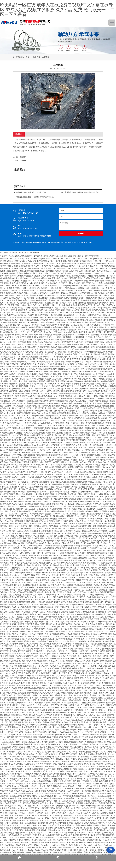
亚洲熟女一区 (43, 823)
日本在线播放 (72, 487)
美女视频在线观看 (106, 379)
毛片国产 (23, 477)
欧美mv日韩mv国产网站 (102, 460)
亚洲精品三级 (87, 305)
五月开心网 (42, 825)
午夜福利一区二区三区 (32, 516)
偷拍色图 (75, 384)
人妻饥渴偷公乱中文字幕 (51, 325)
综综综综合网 (85, 310)
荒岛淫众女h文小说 (28, 283)
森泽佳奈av (96, 661)
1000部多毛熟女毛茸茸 (40, 438)
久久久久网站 (9, 771)
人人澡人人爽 (107, 587)
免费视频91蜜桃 (47, 531)
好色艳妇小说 (101, 612)
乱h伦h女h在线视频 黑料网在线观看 (82, 842)
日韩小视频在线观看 (23, 629)
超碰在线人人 (42, 509)
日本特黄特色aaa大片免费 (21, 455)
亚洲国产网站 (93, 600)
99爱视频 (84, 698)
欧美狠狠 (108, 573)
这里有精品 (44, 685)
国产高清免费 (75, 761)
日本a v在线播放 (90, 850)
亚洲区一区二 (100, 497)
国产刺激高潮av (16, 609)
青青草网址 (68, 337)
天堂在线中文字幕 (77, 747)
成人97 (38, 268)
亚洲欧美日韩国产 (7, 524)
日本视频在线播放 (17, 308)
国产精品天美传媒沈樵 (43, 761)
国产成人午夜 (31, 261)
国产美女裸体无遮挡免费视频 (70, 305)
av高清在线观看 (109, 499)
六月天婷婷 (82, 592)
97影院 (14, 715)
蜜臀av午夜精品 (66, 654)
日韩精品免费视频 (43, 499)
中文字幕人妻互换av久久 (91, 580)
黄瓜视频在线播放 (106, 369)
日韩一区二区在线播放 (31, 288)
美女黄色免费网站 (13, 369)
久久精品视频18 (14, 283)
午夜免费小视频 (76, 658)
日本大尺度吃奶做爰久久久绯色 (96, 663)
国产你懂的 (5, 310)
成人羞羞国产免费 (70, 592)
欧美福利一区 (85, 533)
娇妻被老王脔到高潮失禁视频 (65, 784)
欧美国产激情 (27, 573)
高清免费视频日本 (99, 435)
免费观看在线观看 (72, 546)
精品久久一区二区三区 (98, 501)
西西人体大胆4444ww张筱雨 (81, 376)
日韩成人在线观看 (17, 676)
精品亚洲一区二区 (44, 818)
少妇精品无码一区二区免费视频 (58, 398)
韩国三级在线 (28, 538)
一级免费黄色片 (107, 288)
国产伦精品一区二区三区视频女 (41, 472)
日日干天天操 (41, 420)
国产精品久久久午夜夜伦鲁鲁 (19, 474)
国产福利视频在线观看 (20, 386)
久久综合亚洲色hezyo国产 (35, 808)
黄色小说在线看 (54, 668)
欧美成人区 (70, 614)
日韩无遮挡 (103, 570)
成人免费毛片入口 (9, 411)
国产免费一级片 (19, 295)
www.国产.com (84, 666)
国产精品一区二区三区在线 (44, 465)
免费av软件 (94, 744)
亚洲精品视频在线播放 (36, 828)
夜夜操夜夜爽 (8, 396)
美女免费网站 (73, 703)
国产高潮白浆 (43, 700)
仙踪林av (59, 690)
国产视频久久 (47, 801)
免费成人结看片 (80, 788)
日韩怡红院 (79, 815)
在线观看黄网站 (51, 617)
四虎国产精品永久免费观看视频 (18, 367)
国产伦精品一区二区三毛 (93, 845)
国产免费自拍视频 (17, 830)
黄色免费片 (12, 798)
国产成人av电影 (43, 658)
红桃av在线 (17, 663)
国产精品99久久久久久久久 (32, 639)
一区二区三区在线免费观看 (99, 838)
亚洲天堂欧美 (70, 541)
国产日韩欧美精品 (22, 524)
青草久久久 (12, 607)
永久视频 (103, 416)
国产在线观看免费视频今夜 (59, 774)
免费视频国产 (21, 754)
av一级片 (88, 727)
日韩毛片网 (106, 639)
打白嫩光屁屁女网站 (83, 482)
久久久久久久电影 (39, 440)
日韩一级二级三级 (10, 811)
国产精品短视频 (109, 656)
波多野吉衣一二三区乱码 (92, 656)
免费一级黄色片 (64, 374)
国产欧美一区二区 (66, 619)
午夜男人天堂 (45, 575)
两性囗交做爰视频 (56, 438)
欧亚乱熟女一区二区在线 (14, 806)
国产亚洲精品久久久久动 (51, 624)
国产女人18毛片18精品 (13, 538)
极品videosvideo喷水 (93, 465)
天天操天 (33, 641)
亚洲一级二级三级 (88, 722)
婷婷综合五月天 (16, 484)
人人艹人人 (70, 791)
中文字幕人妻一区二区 (65, 511)
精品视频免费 (26, 443)
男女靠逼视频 (8, 585)
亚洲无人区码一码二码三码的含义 (34, 362)
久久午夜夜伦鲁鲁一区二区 (39, 352)
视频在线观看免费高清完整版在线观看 (58, 560)
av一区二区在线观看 (92, 521)
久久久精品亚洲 (89, 447)
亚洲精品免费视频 (79, 276)
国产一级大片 (52, 305)
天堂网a (65, 798)
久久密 (62, 482)
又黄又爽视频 (35, 531)
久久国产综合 (75, 808)
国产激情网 (79, 663)
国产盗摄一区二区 (62, 376)
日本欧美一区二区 (99, 577)
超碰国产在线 (40, 521)
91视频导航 (75, 313)
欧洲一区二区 (59, 801)
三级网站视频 (19, 261)
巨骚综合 (100, 842)
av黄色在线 (79, 521)
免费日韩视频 (98, 396)
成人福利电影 (47, 327)
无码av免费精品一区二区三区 (24, 813)
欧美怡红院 (84, 695)
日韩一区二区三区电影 (97, 690)
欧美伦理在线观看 (29, 305)
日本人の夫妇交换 (19, 401)
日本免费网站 (101, 622)
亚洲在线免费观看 (19, 408)
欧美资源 (46, 636)
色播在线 (19, 281)
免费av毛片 (7, 577)
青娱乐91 (105, 371)
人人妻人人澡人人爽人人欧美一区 (56, 359)
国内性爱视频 (81, 801)
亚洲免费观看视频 (105, 793)
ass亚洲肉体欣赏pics (36, 273)
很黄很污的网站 (14, 492)
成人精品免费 (45, 786)
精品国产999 (98, 381)
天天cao (41, 595)
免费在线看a (80, 298)
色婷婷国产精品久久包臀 (24, 470)
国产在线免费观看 (25, 342)
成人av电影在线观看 (82, 730)
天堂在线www (89, 281)
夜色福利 (13, 487)
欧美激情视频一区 (24, 715)
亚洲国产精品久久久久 (21, 322)
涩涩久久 (33, 293)
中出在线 (62, 791)
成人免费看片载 (32, 644)
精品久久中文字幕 (68, 580)
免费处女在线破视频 (37, 398)
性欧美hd (37, 580)
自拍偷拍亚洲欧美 (71, 332)
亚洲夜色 (86, 371)
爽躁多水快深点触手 (96, 668)
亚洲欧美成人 (38, 835)
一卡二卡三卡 (40, 793)
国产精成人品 (66, 506)
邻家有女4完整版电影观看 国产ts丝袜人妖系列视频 (70, 757)
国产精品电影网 (26, 678)
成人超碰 (70, 430)
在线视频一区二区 (86, 548)
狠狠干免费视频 (6, 295)
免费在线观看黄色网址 (88, 705)
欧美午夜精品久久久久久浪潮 (73, 342)
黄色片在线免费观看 (87, 806)
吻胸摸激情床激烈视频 (52, 406)
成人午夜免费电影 (43, 416)
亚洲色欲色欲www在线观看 (62, 278)
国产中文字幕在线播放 (35, 379)
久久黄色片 (45, 276)
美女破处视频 (37, 840)
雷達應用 (23, 157)
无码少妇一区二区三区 (77, 597)
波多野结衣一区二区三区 (24, 703)
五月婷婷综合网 (38, 263)
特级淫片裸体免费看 (75, 352)
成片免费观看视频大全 (35, 371)
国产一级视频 (79, 649)
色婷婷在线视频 (35, 327)
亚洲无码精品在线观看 (17, 747)
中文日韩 (100, 354)
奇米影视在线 (56, 315)
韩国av (30, 651)
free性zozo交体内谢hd (24, 428)
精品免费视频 (26, 364)
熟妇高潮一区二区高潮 (50, 288)
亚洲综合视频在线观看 (87, 263)
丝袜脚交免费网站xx (82, 430)
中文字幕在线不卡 (81, 639)
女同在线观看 (61, 487)
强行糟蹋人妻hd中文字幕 (39, 467)
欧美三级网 (103, 781)
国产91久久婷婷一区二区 (74, 568)
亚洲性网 (91, 462)
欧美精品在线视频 (98, 406)
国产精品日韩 (67, 624)
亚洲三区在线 (101, 263)
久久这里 (30, 384)
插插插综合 (88, 658)
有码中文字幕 (46, 286)
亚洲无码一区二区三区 (53, 263)
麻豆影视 (42, 349)
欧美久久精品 (82, 690)
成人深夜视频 (81, 420)
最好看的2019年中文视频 (59, 823)
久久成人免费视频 (108, 521)
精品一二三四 (31, 582)
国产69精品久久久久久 (80, 327)
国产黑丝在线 (49, 776)
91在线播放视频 (99, 313)
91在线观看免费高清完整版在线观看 (57, 737)
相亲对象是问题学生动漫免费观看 (99, 627)
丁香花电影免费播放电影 (39, 604)
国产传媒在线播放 (40, 654)
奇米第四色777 (62, 688)
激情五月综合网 (76, 290)
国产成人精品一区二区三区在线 (68, 813)
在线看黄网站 (47, 563)
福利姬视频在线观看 (58, 367)
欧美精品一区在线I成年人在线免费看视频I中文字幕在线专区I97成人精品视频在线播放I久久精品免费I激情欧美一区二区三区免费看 (57, 9)
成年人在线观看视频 (21, 641)
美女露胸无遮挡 (58, 614)
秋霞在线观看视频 (68, 362)
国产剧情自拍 (90, 791)
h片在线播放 (55, 330)
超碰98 (78, 580)
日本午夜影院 (65, 445)
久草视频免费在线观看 (19, 501)
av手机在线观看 (70, 690)
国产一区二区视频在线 (35, 752)
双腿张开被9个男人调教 (58, 695)
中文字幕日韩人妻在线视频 (66, 494)
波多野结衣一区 (92, 416)
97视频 (75, 644)
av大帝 (5, 639)
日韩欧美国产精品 (36, 447)
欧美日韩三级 (20, 379)
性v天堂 (11, 371)
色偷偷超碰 (16, 568)
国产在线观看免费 (32, 575)
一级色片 (109, 509)
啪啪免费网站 (86, 423)
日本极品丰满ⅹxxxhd (30, 494)
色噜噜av (99, 708)
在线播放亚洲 (17, 673)
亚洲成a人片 (86, 813)
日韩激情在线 (22, 776)
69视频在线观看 (91, 511)
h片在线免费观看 (71, 354)
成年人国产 (93, 379)
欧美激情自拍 (28, 376)
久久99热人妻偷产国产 (17, 671)
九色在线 (101, 352)
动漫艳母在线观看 (53, 612)
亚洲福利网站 (94, 288)
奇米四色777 (36, 325)
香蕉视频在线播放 (43, 757)
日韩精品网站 (106, 695)
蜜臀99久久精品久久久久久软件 (103, 730)
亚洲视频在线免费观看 (9, 384)
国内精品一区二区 (43, 492)
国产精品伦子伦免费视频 (68, 754)
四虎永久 (17, 781)
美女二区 (83, 315)
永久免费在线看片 (46, 796)
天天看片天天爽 (81, 575)
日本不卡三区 (89, 470)
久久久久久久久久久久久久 (53, 788)
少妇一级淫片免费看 (27, 320)
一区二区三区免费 (19, 416)
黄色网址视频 (16, 744)
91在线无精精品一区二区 (9, 695)
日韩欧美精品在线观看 (50, 428)
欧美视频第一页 (28, 577)
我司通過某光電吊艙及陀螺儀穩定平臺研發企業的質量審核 (83, 192)
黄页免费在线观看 (41, 774)
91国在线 (50, 455)
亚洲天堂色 (82, 600)
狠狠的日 (47, 313)
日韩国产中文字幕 (103, 602)
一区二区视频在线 (10, 838)
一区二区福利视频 (63, 595)
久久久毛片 (110, 384)
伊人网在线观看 (109, 641)
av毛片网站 (60, 622)
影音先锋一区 (61, 504)
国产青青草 (55, 445)
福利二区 (107, 543)
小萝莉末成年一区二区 (104, 462)
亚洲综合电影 (29, 759)
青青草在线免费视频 (66, 742)
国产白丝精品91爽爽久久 (48, 754)
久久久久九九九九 (100, 536)
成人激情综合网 (55, 340)
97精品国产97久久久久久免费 (100, 538)
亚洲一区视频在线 (62, 381)
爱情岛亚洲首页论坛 (89, 359)
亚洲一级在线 (31, 825)
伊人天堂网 (106, 651)
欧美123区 (36, 367)
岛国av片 (81, 494)
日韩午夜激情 (73, 744)
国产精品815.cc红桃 (32, 411)
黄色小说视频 (8, 472)
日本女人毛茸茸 (24, 271)
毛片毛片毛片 (48, 337)
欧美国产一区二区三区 (78, 798)
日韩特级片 (84, 744)
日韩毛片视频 (58, 568)
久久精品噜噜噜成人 (69, 582)
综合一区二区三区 (7, 614)
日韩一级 (106, 455)
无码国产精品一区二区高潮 (40, 452)
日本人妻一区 (107, 492)
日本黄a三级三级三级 (64, 590)
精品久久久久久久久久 (68, 683)
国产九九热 (68, 474)
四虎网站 (34, 482)
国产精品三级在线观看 (83, 418)
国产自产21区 (99, 305)
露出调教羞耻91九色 (12, 546)
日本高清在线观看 (20, 273)
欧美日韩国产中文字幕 (33, 344)
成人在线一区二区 (100, 727)
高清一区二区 (31, 779)
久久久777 (29, 771)
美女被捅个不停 (78, 737)
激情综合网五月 (46, 462)
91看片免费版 (59, 607)
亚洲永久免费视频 (65, 681)
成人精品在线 (20, 371)
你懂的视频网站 (78, 506)
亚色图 (7, 305)
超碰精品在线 (89, 803)
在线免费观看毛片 (40, 364)
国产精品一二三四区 (77, 416)
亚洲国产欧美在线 (57, 749)
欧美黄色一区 (101, 776)
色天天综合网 (93, 484)
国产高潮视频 (81, 440)
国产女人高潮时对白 (71, 570)
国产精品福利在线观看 (53, 317)
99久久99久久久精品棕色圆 (13, 504)
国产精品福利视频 (67, 298)
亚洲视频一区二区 (48, 852)
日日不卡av (19, 526)
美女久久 (83, 668)
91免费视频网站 (39, 688)
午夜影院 (106, 325)
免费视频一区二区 (79, 543)
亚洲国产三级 (61, 663)
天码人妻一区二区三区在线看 (63, 575)
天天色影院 (69, 408)
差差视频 (104, 661)
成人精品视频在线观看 (31, 649)
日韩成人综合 (102, 433)
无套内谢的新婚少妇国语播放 (21, 317)
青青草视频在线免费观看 (34, 622)
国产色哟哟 (50, 808)
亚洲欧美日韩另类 (19, 668)
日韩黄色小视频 (61, 455)
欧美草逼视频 (56, 786)
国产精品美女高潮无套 (9, 391)
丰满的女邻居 (23, 514)
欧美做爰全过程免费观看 (34, 690)
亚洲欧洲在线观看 (93, 467)
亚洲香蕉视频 (13, 320)
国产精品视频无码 (99, 489)
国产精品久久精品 (10, 693)
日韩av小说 (9, 649)
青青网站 (9, 300)
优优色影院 (50, 391)
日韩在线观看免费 (58, 548)
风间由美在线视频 (96, 852)
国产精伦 (77, 425)
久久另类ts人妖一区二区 (101, 337)
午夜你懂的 (57, 389)
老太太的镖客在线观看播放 (33, 403)
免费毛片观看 (67, 403)
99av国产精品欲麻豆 (37, 546)
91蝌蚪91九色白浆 (37, 617)
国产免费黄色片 (56, 602)
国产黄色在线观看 (91, 344)
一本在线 (69, 604)
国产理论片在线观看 (80, 631)
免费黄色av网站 (92, 506)
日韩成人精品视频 (95, 315)
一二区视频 (54, 357)
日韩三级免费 (81, 479)
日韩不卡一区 (64, 658)
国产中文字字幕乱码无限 (44, 376)
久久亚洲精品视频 (78, 595)
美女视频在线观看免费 (26, 607)
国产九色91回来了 (92, 747)
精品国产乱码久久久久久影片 (64, 462)
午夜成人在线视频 (94, 788)
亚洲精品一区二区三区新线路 (14, 565)
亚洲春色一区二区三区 (26, 811)
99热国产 (48, 379)
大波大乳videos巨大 (62, 322)
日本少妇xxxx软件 (30, 347)
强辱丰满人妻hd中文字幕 (53, 715)
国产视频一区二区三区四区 (82, 828)
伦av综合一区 (32, 754)
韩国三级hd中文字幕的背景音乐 (69, 573)
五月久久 (24, 546)
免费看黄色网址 (66, 497)
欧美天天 (75, 668)
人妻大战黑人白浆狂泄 (86, 712)
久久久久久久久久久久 (45, 693)
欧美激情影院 (40, 703)
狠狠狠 (23, 828)
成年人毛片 (109, 693)
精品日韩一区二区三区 (101, 784)
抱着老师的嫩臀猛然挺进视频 (75, 391)
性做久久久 (105, 582)
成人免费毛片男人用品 (40, 766)
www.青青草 (7, 288)
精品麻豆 (93, 516)
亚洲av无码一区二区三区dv (90, 524)
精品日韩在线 (96, 757)
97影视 (86, 764)
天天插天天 (15, 362)
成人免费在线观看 (17, 420)
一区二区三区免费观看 (26, 803)
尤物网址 (48, 835)
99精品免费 (53, 631)
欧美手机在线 (68, 308)
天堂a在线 (28, 730)
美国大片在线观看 (95, 320)
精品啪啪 (76, 369)
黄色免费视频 (23, 286)
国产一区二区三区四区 (9, 514)
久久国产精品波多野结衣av (50, 644)
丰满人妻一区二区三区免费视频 (80, 504)
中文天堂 (20, 340)
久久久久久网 (53, 683)
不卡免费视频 (49, 541)
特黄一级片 (4, 276)
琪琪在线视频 (53, 654)
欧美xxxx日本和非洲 (70, 700)
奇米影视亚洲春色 (76, 845)
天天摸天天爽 (70, 450)
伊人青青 (50, 536)
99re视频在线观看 (22, 725)
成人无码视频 (77, 803)
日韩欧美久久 (11, 506)
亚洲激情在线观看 (97, 764)
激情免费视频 (46, 717)
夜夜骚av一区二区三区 (13, 347)
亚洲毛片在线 (47, 268)
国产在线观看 (11, 286)
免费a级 (70, 418)
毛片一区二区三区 (10, 342)
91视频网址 (59, 337)
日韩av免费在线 (44, 423)
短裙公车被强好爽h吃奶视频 (66, 261)
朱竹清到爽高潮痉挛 (70, 739)
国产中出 (100, 820)
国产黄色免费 (102, 391)
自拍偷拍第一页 (74, 489)
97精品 (93, 433)
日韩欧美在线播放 (15, 627)
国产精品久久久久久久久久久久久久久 (36, 597)
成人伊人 (18, 649)
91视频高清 (27, 735)
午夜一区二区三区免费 (34, 332)
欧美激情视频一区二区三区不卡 (77, 266)
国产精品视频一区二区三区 (34, 298)
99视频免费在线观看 (63, 310)
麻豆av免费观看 (55, 700)
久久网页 (45, 666)
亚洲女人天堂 (93, 386)
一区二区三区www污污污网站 (71, 636)
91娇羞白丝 (21, 374)
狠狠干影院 (102, 347)
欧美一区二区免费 (85, 445)
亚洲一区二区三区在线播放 (89, 519)
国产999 (72, 435)
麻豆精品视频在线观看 (46, 310)
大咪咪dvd (29, 791)
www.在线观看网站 (31, 685)
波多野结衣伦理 (86, 384)
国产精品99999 (95, 389)
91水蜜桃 (41, 347)
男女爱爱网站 (86, 489)
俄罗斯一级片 (10, 720)
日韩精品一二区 (14, 359)
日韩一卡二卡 (93, 440)
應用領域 (36, 57)
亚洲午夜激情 (68, 815)
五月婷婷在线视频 (108, 389)
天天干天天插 (75, 359)
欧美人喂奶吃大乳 (105, 359)
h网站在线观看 (109, 381)
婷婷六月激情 (90, 494)
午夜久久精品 (87, 408)
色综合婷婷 (80, 609)
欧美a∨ (22, 850)
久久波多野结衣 (68, 786)
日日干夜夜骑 (61, 303)
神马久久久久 (63, 627)
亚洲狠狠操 (26, 263)
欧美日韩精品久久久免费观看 (72, 281)
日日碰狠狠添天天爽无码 (9, 764)
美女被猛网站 (11, 271)
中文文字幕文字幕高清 (27, 381)
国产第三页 (91, 766)
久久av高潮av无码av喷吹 (30, 519)
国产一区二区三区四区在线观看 (67, 524)
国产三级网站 (35, 479)
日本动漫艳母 (94, 273)
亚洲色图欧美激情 (32, 308)
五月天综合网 (37, 715)
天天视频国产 (23, 506)
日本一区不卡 (48, 671)
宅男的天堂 (34, 266)
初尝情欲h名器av (99, 688)
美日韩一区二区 (98, 717)
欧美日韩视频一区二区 (20, 479)
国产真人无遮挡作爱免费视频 (95, 568)
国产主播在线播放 (85, 784)
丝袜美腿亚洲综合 (25, 838)
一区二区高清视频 (76, 470)
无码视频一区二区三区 (69, 357)
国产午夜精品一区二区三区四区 (38, 739)
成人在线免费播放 (10, 803)
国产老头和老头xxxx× (105, 271)
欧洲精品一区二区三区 (59, 283)
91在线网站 (44, 619)
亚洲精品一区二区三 (104, 712)
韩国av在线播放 (66, 781)
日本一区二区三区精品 (15, 560)
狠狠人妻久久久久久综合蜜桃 (92, 671)
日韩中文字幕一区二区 (87, 354)
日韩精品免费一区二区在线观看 (12, 551)
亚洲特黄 (77, 671)
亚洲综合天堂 (30, 528)
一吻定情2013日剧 (58, 543)
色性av (92, 624)
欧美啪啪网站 (49, 838)
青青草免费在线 (105, 477)
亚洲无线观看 (78, 710)
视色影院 (60, 391)
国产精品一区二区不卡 (18, 651)
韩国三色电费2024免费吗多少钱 (22, 602)
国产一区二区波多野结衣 (31, 842)
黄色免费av (111, 313)
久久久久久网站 (21, 646)
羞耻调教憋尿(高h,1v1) (86, 293)
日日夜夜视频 (98, 457)
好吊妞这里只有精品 (62, 536)
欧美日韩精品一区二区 (37, 798)
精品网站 (102, 600)
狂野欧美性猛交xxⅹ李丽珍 (73, 452)
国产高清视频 (64, 290)
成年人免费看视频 (65, 499)
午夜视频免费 (43, 641)
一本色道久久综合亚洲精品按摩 (52, 266)
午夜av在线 (36, 784)
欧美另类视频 (16, 310)
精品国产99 (101, 509)
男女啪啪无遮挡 (72, 548)
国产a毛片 (80, 791)
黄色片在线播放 (34, 276)
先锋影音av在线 (19, 661)
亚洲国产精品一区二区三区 (47, 551)
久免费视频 (86, 367)
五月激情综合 (38, 592)
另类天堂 (22, 384)
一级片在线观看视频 (59, 597)
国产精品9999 (81, 462)
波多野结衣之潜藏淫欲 (46, 381)
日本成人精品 (42, 497)
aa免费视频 (106, 715)
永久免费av (105, 847)
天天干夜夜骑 (97, 482)
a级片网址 (51, 261)
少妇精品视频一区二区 (97, 749)
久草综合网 (48, 447)
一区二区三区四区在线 (70, 514)
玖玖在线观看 (70, 801)
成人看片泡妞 (103, 516)
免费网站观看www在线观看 (95, 450)
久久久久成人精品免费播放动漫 (15, 445)
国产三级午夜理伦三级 (75, 271)
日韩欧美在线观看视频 (64, 465)
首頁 (27, 57)
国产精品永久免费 (19, 582)
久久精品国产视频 (35, 590)
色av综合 (8, 845)
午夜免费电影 (75, 722)
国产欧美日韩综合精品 (66, 771)
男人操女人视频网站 (18, 644)
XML (90, 242)
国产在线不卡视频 (93, 335)
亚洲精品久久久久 (92, 268)
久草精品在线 (66, 668)
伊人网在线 (4, 644)
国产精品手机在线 (59, 286)
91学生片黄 (38, 470)
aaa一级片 (85, 624)
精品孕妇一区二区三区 (74, 622)
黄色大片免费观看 (37, 634)
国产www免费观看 (59, 712)
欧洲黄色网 (18, 300)
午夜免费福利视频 (22, 617)
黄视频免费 (50, 710)
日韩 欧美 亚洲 (90, 271)
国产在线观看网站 (41, 661)
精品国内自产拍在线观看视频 (11, 619)
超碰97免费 (84, 570)
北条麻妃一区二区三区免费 (74, 335)
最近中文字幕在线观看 (40, 705)
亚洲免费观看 (39, 791)
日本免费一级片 (43, 283)
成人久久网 (30, 416)
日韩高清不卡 (93, 811)
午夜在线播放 (37, 781)
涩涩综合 (69, 425)
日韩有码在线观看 (63, 516)
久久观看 (21, 845)
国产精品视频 (31, 668)
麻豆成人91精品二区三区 (87, 793)
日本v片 (38, 624)
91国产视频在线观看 (87, 398)
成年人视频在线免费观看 (84, 619)
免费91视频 (12, 398)
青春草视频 (18, 521)
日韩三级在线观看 (85, 457)
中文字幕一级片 (68, 779)
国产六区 (83, 835)
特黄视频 (87, 815)
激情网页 (78, 563)
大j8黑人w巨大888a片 (90, 558)
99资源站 (13, 776)
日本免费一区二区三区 (44, 425)
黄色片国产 (30, 565)
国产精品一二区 (110, 742)
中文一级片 (28, 526)
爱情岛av (100, 447)
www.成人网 (89, 769)
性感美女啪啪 (44, 482)
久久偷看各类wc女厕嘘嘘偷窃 (39, 278)
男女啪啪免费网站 (68, 766)
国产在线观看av (24, 482)
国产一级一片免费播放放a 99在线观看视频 (70, 796)
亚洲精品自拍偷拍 (24, 541)
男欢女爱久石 (70, 811)
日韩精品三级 (49, 639)
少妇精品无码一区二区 (46, 293)
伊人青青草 (20, 771)
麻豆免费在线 (40, 570)
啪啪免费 (29, 536)
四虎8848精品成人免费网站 (30, 460)
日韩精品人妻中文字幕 (45, 811)
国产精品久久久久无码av (105, 791)
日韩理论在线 (85, 455)
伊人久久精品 (8, 521)
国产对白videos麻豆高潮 (80, 349)
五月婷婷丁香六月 (75, 818)
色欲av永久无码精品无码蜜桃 (21, 592)
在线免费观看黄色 (17, 847)
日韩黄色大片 (28, 774)
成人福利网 (49, 435)
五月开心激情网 (14, 828)
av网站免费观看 (71, 457)
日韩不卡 (54, 492)
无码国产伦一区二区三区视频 (17, 531)
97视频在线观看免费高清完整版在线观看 (76, 300)
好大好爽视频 (74, 612)
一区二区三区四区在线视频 (100, 349)
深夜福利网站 (8, 261)
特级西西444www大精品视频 (81, 381)
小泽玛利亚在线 (100, 259)
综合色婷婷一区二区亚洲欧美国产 (62, 641)
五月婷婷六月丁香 (16, 259)
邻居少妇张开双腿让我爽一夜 (57, 793)
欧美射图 (18, 614)
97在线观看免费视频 (33, 354)
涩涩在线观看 (89, 622)
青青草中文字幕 (65, 631)
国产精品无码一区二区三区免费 (52, 450)
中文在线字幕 (11, 482)
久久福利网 (7, 555)
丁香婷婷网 (81, 587)
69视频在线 (60, 634)
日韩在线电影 (96, 295)
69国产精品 (80, 820)
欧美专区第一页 (94, 759)
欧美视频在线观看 (80, 499)
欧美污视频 (69, 484)
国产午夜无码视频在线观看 (20, 681)
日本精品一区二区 (31, 673)
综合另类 (54, 499)
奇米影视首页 (94, 673)
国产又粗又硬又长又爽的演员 (19, 440)
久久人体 (21, 779)
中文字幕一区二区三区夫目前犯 (86, 590)
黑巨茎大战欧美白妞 (93, 298)
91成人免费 (34, 349)
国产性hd (101, 703)
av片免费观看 (102, 531)
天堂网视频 (10, 428)
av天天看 (40, 712)
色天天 (74, 445)
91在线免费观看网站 (19, 435)
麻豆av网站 (55, 276)
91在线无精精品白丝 (103, 769)
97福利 (74, 268)
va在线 (101, 533)
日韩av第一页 (109, 739)
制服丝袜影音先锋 (28, 492)
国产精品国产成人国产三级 (83, 654)
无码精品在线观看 (76, 526)
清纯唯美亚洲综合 (13, 519)
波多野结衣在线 (108, 524)
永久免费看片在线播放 (18, 511)
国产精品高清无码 (13, 558)
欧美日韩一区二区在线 (70, 676)
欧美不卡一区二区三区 (33, 560)
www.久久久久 (61, 830)
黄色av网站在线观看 (45, 396)
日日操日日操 (91, 725)
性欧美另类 (9, 759)
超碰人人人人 (54, 661)
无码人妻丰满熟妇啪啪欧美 (25, 818)
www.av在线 (10, 600)
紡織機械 (23, 160)
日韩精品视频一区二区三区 (103, 445)
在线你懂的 (54, 482)
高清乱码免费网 (51, 371)
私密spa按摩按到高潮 (24, 457)
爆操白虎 (62, 352)
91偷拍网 (20, 411)
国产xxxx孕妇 (108, 430)
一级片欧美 (90, 774)
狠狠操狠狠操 (45, 290)
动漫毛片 (8, 808)
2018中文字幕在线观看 (62, 268)
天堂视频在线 (91, 820)
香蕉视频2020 (90, 342)
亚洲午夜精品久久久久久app (32, 313)
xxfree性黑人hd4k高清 (16, 543)
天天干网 (15, 850)
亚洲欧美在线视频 (54, 798)
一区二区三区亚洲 (92, 474)
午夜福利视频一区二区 (82, 337)
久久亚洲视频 (10, 727)
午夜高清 (34, 322)
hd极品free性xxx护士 (81, 403)
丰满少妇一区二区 (95, 499)
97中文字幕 (22, 487)
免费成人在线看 (29, 627)
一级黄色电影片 (38, 474)
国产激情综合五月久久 (83, 678)
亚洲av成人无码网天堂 (58, 806)
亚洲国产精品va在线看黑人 (98, 575)
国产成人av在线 (21, 335)
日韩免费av (92, 631)
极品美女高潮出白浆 (11, 712)
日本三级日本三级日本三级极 (89, 582)
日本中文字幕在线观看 (18, 462)
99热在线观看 (81, 641)
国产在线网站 (53, 497)
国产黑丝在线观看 (101, 644)
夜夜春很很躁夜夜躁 (43, 433)
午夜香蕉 (66, 761)
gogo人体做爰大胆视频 (84, 411)
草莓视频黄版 (107, 619)
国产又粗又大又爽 (103, 806)
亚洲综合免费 (5, 443)
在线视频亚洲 (33, 315)
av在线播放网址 (12, 553)
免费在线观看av (96, 325)
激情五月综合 (23, 698)
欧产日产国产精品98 (97, 374)
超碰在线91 (9, 470)
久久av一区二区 (103, 725)
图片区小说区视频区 (50, 742)
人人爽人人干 (106, 609)
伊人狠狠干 (30, 425)
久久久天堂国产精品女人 (14, 766)
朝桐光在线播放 (97, 700)
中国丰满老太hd (99, 504)
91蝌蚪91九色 (25, 705)
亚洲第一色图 (85, 514)
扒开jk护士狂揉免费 (75, 286)
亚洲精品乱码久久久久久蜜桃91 (42, 524)
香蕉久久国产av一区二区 (45, 565)
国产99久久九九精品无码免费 (97, 604)
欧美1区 (26, 300)
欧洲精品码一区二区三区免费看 (99, 796)
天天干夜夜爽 (88, 818)
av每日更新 (16, 443)
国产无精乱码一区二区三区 (31, 359)
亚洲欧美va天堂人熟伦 (72, 413)
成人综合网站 (82, 715)
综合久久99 (34, 290)
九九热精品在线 (79, 681)
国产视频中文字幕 (53, 281)
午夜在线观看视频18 (21, 604)
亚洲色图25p (58, 815)
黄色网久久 (34, 725)
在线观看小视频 (99, 384)
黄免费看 (13, 624)
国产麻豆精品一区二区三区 (15, 499)
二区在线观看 (30, 504)
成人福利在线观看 (36, 489)
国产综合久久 (81, 766)
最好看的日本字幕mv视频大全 (58, 349)
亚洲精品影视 (54, 580)
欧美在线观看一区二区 (101, 528)
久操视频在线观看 (27, 570)
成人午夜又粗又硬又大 (79, 374)
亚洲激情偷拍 (110, 354)
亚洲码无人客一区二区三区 (23, 389)
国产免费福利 (44, 315)
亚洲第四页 (104, 484)
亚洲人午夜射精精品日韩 (9, 570)
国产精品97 (4, 259)
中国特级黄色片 (95, 651)
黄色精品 (74, 460)
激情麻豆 (94, 347)
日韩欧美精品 (50, 595)
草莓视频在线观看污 (42, 548)
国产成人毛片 (42, 813)
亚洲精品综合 (33, 646)
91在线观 (88, 742)
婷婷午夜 (95, 533)
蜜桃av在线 (26, 781)
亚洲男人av (107, 261)
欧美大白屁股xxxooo (59, 558)
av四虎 (63, 698)
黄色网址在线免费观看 (58, 850)
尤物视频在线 (83, 379)
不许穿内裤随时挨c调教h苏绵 (59, 509)
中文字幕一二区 (14, 357)
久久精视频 (44, 695)
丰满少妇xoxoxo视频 (105, 425)
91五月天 (80, 450)
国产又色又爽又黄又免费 (80, 553)
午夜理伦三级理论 (59, 273)
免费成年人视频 (47, 784)
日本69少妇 (101, 551)
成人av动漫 (10, 457)
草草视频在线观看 (105, 479)
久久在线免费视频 (66, 649)
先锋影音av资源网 (53, 538)
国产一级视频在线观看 (89, 369)
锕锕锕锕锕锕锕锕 (47, 308)
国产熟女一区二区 (61, 435)
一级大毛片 (111, 614)
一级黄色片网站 (56, 820)
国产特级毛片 (18, 555)
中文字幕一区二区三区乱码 (94, 685)
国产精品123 (95, 371)
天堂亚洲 (105, 465)
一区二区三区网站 (15, 796)
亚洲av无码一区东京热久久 (50, 656)
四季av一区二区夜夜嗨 (69, 727)
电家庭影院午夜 (40, 384)
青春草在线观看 (98, 367)
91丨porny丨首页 (97, 617)
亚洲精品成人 (110, 617)
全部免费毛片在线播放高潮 (52, 259)
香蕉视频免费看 (97, 514)
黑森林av (94, 666)
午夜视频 (37, 730)
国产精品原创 (30, 420)
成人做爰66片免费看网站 (26, 497)
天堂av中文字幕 (86, 340)
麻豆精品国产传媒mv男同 (49, 698)
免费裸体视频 (63, 393)
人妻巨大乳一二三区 (85, 396)
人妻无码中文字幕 (70, 317)
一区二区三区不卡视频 (9, 722)
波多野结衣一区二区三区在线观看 (88, 833)
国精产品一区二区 (17, 757)
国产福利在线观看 (24, 563)
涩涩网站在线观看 (20, 656)
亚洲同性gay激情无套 (30, 357)
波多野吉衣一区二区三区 (78, 538)
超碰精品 (100, 808)
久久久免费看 (42, 779)
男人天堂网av (57, 379)
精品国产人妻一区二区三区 (101, 555)
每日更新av (88, 693)
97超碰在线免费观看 (35, 487)
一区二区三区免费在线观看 (93, 290)
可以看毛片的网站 (74, 367)
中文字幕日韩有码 (52, 833)
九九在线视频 (10, 281)
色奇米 (3, 732)
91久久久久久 (29, 433)
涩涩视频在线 (68, 730)
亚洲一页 (12, 489)
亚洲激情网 (64, 661)
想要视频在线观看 (38, 271)
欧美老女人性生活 (18, 536)
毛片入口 (82, 460)
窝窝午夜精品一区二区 (96, 798)
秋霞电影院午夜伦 (30, 595)
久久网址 (87, 362)
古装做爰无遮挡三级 (60, 717)
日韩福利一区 (64, 313)
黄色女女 (16, 278)
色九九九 (79, 362)
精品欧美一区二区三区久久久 (85, 531)
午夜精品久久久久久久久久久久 (12, 791)
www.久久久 (20, 727)
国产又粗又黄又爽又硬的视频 (31, 337)
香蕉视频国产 (33, 462)
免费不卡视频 (63, 551)
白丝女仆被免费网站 (77, 725)
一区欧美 (51, 813)
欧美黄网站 (42, 683)
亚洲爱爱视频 (64, 492)
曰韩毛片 (55, 313)
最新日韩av (69, 788)
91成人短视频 (28, 761)
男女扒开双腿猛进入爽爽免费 (76, 651)
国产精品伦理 (24, 452)
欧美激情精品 (13, 705)
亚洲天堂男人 (97, 742)
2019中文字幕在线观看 (101, 283)
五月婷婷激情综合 (13, 364)
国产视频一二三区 (18, 332)
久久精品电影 (69, 411)
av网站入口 (4, 776)
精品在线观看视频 (103, 646)
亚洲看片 (97, 492)
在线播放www (105, 673)
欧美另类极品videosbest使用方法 (38, 543)
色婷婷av (109, 703)
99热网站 (6, 332)
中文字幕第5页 (23, 489)
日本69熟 (77, 624)
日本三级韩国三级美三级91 (74, 720)
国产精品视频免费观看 (81, 433)
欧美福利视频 (50, 752)
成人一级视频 (38, 838)
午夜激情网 (44, 367)
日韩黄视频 (64, 526)
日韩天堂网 (68, 671)
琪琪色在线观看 (92, 781)
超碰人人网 (36, 563)
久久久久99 (12, 575)
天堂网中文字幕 (18, 268)
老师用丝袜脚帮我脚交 (76, 467)
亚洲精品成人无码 (36, 776)
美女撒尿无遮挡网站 (34, 401)
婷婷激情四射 (57, 413)
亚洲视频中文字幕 (45, 815)
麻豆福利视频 (5, 408)
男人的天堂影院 (23, 303)
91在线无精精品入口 (62, 693)
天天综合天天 (103, 438)
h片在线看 (76, 310)
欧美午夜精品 (109, 700)
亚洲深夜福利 (29, 521)
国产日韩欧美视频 (27, 587)
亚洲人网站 (53, 460)
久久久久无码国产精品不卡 (79, 401)
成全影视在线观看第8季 (86, 683)
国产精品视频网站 (99, 310)
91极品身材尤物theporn (68, 288)
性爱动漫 (4, 357)
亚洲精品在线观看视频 (103, 411)
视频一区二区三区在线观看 (66, 293)
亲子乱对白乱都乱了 (107, 440)
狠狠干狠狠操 (22, 413)
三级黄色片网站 (99, 658)
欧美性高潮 (93, 570)
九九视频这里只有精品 (88, 703)
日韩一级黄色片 (16, 438)
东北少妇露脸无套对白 (58, 685)
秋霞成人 (40, 833)
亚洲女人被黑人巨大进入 (31, 742)
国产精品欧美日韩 (17, 622)
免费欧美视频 (75, 393)
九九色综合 (100, 293)
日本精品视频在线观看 (31, 717)
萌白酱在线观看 (54, 362)
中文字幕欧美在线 (19, 801)
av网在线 (44, 411)
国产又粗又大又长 (108, 273)
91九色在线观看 (81, 386)
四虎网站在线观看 (63, 838)
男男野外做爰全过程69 (22, 840)
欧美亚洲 (74, 398)
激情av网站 (37, 342)
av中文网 (21, 575)
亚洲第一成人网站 (29, 310)
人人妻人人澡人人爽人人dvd (39, 445)
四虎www (23, 278)
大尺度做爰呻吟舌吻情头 (51, 479)
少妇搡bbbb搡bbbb (70, 379)
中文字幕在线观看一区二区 (102, 607)
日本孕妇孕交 (101, 722)
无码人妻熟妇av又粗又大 (69, 666)
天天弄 (14, 845)
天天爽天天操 (50, 690)
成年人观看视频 (81, 484)
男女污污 (91, 565)
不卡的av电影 (73, 455)
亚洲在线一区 (45, 585)
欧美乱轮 (97, 828)
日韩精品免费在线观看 (103, 408)
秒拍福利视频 (82, 852)
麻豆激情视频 (59, 425)
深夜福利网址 (96, 840)
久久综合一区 (54, 300)
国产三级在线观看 (63, 295)
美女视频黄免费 (107, 317)
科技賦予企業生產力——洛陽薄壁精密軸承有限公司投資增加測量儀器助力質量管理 (47, 197)
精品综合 (94, 761)
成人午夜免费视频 (94, 587)
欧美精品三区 (70, 749)
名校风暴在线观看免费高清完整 (20, 654)
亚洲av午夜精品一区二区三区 (84, 560)
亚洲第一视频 (79, 474)
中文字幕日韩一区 (66, 673)
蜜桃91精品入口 (36, 303)
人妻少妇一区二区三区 (20, 467)
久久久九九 (4, 315)
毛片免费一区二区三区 (71, 325)
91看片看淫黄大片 (71, 705)
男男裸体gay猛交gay (26, 793)
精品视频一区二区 (26, 465)
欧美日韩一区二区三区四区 (94, 636)
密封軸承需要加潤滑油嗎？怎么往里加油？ (32, 192)
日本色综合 (92, 391)
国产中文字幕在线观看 (100, 401)
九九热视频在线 (87, 393)
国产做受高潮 (30, 268)
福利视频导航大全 (72, 533)
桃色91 (40, 484)
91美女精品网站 (42, 320)
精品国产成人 (34, 286)
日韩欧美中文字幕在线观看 (23, 548)
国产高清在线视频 (90, 286)
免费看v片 (36, 735)
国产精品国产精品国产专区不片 (91, 739)
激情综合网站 (22, 798)
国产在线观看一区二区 (15, 354)
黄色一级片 (7, 548)
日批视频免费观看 (39, 455)
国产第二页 (84, 325)
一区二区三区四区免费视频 (10, 742)
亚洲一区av (60, 735)
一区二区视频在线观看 (97, 546)
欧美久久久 (30, 499)
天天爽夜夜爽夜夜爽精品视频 (77, 501)
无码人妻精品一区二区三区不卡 (31, 553)
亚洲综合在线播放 (44, 614)
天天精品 (57, 342)
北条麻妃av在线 (47, 519)
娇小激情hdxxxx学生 (58, 604)
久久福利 (6, 467)
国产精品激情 (57, 386)
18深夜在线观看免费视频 (102, 423)
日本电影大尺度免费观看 (40, 393)
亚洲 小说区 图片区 (56, 411)
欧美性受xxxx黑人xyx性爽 (83, 443)
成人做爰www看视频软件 (66, 587)
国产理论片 (17, 577)
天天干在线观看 (100, 732)
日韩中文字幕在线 (48, 830)
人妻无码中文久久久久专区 (83, 497)
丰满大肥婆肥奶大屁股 (58, 467)
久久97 (34, 815)
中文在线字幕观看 (102, 803)
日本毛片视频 (96, 455)
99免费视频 (59, 541)
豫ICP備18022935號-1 (55, 242)
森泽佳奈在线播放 (71, 320)
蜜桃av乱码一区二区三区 (36, 747)
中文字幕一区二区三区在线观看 (94, 330)
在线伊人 (46, 722)
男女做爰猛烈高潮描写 (50, 842)
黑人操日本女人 (51, 681)
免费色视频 (43, 340)
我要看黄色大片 (23, 820)
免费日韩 (111, 568)
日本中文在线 (90, 452)
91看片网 (83, 676)
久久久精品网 (96, 430)
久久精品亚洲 (102, 494)
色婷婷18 (81, 268)
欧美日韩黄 (41, 261)
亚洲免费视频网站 (97, 327)
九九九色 (65, 656)
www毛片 (8, 337)
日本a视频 (111, 612)
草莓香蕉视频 (11, 700)
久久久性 (101, 705)
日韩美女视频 (64, 460)
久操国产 (31, 335)
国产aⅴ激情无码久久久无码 (62, 528)
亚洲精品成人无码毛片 (100, 303)
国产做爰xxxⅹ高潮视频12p (22, 533)
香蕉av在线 (71, 609)
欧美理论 (91, 754)
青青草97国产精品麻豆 (55, 457)
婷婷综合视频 (33, 656)
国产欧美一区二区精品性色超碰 (26, 585)
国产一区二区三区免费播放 (95, 710)
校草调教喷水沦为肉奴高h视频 (30, 722)
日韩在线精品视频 (61, 470)
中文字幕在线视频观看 (51, 708)
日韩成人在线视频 (7, 703)
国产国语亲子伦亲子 (78, 627)
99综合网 (96, 317)
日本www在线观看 (78, 774)
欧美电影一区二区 (39, 391)
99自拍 (54, 627)
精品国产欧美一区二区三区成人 (41, 501)
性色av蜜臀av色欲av (65, 732)
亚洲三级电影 (16, 305)
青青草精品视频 (31, 423)
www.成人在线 (8, 737)
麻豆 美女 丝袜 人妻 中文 (37, 764)
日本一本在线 (99, 487)
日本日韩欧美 (5, 386)
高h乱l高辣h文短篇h (75, 850)
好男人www (18, 403)
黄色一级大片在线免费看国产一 (40, 430)
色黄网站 (37, 428)
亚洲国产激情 (38, 317)
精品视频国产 (18, 450)
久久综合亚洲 (97, 362)
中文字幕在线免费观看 (18, 276)
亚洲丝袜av (64, 330)
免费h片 (108, 367)
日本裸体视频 (55, 722)
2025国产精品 (8, 666)
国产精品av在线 (77, 536)
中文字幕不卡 (59, 447)
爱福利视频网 (36, 259)
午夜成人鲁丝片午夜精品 (55, 651)
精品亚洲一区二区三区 (35, 408)
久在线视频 (41, 305)
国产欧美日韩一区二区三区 (14, 739)
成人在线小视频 (90, 526)
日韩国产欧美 (84, 700)
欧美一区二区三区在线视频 (77, 273)
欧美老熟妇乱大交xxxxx (92, 563)
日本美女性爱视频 (90, 352)
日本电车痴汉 (104, 506)
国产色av (67, 384)
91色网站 (60, 577)
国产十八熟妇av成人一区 (47, 555)
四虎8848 (46, 401)
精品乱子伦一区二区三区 (64, 472)
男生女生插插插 (39, 533)
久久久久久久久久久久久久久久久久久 (78, 259)
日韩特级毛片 (83, 288)
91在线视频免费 (47, 730)
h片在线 (16, 337)
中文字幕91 (6, 266)
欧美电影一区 (61, 852)
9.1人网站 (63, 418)
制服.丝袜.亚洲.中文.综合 (16, 330)
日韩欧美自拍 (64, 553)
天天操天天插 (53, 364)
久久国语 (44, 720)
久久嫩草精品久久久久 (103, 654)
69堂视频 (44, 580)
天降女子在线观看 (107, 720)
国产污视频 (24, 447)
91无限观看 (26, 612)
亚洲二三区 (42, 668)
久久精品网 (48, 470)
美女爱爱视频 (44, 558)
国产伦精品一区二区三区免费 (78, 347)
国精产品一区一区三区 (53, 592)
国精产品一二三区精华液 (53, 332)
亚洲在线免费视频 (15, 595)
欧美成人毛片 (45, 646)
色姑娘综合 (67, 803)
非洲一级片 (34, 698)
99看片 (68, 543)
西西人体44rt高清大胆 (64, 710)
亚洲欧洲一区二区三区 (96, 835)
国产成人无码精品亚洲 (37, 369)
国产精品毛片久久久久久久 (64, 563)
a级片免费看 (59, 811)
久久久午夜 (10, 629)
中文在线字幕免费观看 (95, 595)
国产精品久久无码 (109, 308)
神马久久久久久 (18, 808)
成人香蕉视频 (23, 290)
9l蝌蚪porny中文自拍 (79, 322)
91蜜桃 (83, 425)
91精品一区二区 (18, 418)
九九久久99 (9, 425)
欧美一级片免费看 (76, 823)
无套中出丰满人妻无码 (103, 823)
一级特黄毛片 (11, 541)
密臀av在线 (55, 443)
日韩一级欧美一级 (7, 379)
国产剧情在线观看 (50, 732)
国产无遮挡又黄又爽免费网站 (84, 602)
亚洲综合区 (58, 671)
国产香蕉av (78, 278)
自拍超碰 (79, 786)
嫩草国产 (33, 712)
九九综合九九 (95, 695)
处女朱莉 (83, 546)
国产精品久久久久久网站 (91, 308)
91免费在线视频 (66, 443)
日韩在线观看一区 (32, 450)
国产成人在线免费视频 (80, 516)
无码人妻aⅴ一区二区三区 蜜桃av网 (54, 845)
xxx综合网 (20, 788)
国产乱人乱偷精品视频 (101, 428)
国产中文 (54, 290)
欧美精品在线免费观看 (101, 300)
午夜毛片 (18, 516)
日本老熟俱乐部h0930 (94, 597)
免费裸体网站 (87, 492)
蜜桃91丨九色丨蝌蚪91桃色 (40, 386)
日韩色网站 (54, 658)
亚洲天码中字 (68, 389)
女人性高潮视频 (40, 536)
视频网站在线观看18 (83, 614)
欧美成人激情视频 (12, 460)
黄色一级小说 (74, 695)
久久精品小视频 (77, 693)
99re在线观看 (5, 501)
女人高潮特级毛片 (104, 766)
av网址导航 (50, 688)
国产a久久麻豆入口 (43, 627)
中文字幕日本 (55, 847)
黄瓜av (27, 766)
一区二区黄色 (84, 357)
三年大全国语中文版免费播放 (57, 769)
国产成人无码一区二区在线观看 (37, 418)
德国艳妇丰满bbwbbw (55, 759)
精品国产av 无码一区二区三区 (37, 749)
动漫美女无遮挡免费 (47, 322)
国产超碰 (18, 396)
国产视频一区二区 (77, 769)
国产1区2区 (23, 833)
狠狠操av (48, 474)
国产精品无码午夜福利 (44, 389)
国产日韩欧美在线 (59, 835)
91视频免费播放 (20, 710)
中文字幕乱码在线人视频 (54, 408)
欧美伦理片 (9, 710)
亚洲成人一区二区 (7, 617)
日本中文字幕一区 (52, 553)
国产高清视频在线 (54, 369)
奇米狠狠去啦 (6, 322)
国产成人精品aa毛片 (36, 511)
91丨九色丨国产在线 (8, 497)
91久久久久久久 (45, 477)
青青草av (78, 408)
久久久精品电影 (69, 420)
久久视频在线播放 (95, 641)
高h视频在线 (79, 511)
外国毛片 (37, 771)
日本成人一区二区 (39, 612)
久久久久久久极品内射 (107, 752)
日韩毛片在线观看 (73, 698)
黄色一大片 (54, 619)
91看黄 (26, 352)
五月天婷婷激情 (37, 681)
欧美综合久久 (57, 452)
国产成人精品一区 (49, 771)
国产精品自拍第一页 (76, 830)
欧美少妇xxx (10, 335)
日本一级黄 (5, 536)
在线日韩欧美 (99, 693)
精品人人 (110, 376)
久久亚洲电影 (50, 634)
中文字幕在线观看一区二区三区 (90, 261)
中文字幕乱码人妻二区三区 (55, 347)
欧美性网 (58, 730)
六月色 (27, 259)
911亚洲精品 (18, 433)
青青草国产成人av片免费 (88, 477)
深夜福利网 (66, 828)
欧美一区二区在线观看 (31, 663)
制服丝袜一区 (107, 828)
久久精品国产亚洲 (21, 472)
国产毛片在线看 (100, 548)
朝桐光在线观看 (15, 639)
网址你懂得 (88, 536)
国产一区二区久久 (73, 735)
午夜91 (11, 573)
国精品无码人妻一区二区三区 (90, 332)
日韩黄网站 (100, 398)
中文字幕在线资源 (68, 479)
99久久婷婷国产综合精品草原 (37, 330)
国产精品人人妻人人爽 (74, 447)
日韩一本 (70, 663)
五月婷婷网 (92, 479)
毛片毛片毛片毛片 (37, 514)
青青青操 (79, 344)
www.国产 (85, 761)
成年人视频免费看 (82, 389)
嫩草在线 (72, 688)
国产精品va (57, 761)
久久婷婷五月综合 (48, 663)
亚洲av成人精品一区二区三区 (80, 283)
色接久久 (32, 833)
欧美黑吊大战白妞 (56, 720)
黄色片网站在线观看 (18, 749)
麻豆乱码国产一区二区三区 (46, 577)
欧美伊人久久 (100, 470)
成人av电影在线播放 (53, 403)
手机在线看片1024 (31, 340)
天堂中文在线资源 (94, 420)
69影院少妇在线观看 (22, 666)
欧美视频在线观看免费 (39, 300)
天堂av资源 (70, 634)
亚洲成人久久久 (49, 590)
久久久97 (45, 460)
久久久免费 (98, 585)
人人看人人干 (89, 278)
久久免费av (20, 600)
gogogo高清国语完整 (36, 435)
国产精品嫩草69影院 (59, 818)
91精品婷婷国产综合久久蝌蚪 (11, 298)
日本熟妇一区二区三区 (33, 732)
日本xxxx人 (24, 712)
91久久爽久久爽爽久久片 (91, 847)
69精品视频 (37, 737)
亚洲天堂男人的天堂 (76, 685)
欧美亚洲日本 (21, 636)
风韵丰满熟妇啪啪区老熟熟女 (79, 303)
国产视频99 (51, 521)
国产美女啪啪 (41, 759)
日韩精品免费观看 (27, 631)
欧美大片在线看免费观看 (65, 344)
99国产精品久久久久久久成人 (17, 293)
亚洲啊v (76, 617)
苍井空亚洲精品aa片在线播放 (17, 349)
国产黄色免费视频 (39, 629)
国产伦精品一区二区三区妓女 (52, 354)
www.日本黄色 (101, 413)
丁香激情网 (67, 602)
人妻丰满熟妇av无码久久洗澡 (55, 489)
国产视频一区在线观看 (81, 825)
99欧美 (80, 764)
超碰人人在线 (25, 784)
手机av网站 (83, 754)
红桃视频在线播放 (7, 658)
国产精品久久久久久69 (36, 710)
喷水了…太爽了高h (58, 585)
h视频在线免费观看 (83, 435)
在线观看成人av (11, 786)
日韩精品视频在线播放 (95, 276)
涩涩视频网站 (44, 357)
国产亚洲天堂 (51, 440)
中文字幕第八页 (95, 639)
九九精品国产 (81, 811)
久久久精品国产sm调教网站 (85, 472)
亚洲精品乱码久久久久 (35, 727)
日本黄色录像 (82, 749)
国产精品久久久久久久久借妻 (86, 771)
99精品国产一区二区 (56, 384)
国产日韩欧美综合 (97, 573)
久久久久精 (107, 585)
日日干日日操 (23, 398)
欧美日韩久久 (5, 688)
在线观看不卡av (70, 715)
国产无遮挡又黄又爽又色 (101, 541)
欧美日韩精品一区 (99, 376)
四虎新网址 (70, 482)
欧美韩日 (35, 695)
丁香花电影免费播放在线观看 (45, 573)
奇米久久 (106, 298)
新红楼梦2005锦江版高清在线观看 (80, 585)
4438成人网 (83, 320)
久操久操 (65, 612)
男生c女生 (110, 406)
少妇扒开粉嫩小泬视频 (71, 340)
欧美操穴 (111, 511)
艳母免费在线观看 (103, 281)
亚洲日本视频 (49, 487)
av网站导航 (35, 720)
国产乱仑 (37, 526)
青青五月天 (90, 776)
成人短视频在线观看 (96, 592)
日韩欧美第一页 (39, 457)
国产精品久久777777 (52, 727)
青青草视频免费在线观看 (88, 752)
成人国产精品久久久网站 (80, 295)
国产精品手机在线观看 (60, 416)
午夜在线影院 (37, 541)
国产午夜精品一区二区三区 (56, 703)
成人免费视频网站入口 (26, 693)
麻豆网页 (54, 393)
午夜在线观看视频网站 (50, 678)
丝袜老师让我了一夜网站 (48, 673)
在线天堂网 (64, 842)
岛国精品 (88, 428)
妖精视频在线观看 (104, 526)
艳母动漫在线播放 (56, 320)
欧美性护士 (110, 293)
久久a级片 (111, 548)
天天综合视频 (47, 342)
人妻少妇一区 (13, 631)
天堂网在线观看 (14, 313)
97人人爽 (94, 266)
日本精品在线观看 (70, 263)
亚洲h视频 (95, 825)
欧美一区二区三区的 (28, 509)
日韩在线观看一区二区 (88, 438)
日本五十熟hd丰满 (83, 541)
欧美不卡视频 (62, 744)
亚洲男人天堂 (54, 766)
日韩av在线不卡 (49, 344)
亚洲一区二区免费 (92, 649)
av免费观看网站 (14, 852)
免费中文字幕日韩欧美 (78, 565)
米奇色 (81, 727)
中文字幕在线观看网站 (60, 401)
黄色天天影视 (65, 276)
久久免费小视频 (64, 371)
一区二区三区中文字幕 (30, 568)
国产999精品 (11, 820)
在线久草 (111, 494)
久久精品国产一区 (48, 735)
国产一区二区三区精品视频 (80, 661)
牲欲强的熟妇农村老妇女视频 (75, 759)
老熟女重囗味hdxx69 (53, 514)
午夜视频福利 (25, 695)
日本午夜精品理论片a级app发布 (37, 847)
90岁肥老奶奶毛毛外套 (21, 393)
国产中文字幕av (32, 600)
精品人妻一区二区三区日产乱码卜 (83, 551)
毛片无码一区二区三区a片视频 (16, 430)
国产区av (54, 352)
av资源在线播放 (62, 565)
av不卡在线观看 (42, 335)
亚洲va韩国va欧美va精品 (54, 546)
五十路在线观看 (102, 565)
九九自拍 (77, 308)
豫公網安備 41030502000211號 (76, 242)
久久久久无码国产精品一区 (13, 423)
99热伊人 (24, 369)
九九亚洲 (102, 344)
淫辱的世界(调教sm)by (77, 776)
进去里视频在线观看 (47, 494)
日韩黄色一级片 (109, 295)
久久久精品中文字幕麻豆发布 (11, 376)
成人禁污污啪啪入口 (54, 570)
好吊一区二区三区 (44, 528)
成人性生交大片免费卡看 (55, 271)
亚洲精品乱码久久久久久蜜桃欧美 (49, 803)
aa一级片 (14, 465)
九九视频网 (54, 418)
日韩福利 (73, 793)
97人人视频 (110, 374)
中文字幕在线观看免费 (35, 295)
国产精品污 (72, 712)
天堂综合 (58, 308)
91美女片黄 (101, 560)
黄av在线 (55, 433)
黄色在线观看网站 (56, 335)
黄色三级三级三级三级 (83, 528)
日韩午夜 (88, 607)
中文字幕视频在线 (93, 609)
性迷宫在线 (7, 801)
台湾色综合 (10, 835)
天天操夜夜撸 (68, 386)
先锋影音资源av (16, 774)
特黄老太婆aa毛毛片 (34, 671)
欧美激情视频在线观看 (95, 779)
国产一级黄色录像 (52, 298)
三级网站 (98, 619)
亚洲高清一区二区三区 (66, 440)
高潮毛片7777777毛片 (26, 624)
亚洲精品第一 (104, 590)
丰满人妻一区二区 (48, 516)
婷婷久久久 (110, 685)
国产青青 (64, 538)
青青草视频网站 (30, 555)
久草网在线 (5, 744)
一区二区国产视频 (42, 602)
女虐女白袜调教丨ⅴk (70, 315)
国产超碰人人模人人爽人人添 (39, 413)
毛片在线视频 (50, 511)
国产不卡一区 (73, 806)
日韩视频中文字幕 (85, 317)
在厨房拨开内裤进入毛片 (27, 700)
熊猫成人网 (18, 759)
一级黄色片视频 (86, 313)
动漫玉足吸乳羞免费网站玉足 (92, 735)
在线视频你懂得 (57, 646)
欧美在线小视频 (69, 820)
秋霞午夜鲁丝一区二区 (49, 649)
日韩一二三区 (19, 425)
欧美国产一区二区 (65, 617)
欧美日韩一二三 (61, 776)
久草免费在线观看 (88, 413)
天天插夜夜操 (33, 477)
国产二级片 (91, 425)
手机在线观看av (19, 580)
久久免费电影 (57, 474)
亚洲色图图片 (85, 406)
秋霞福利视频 (57, 477)
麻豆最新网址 (39, 538)
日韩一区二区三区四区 (48, 600)
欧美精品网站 (104, 558)
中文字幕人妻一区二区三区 (20, 815)
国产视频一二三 (79, 781)
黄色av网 (13, 563)
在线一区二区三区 (73, 423)
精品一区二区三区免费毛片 (34, 281)
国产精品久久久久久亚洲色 (86, 364)
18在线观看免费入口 (13, 842)
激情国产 (48, 273)
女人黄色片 (17, 288)
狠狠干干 (20, 685)
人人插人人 (97, 678)
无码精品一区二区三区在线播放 (37, 806)
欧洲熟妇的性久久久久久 (71, 847)
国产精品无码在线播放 (18, 315)
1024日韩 (53, 374)
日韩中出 (98, 818)
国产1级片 (14, 381)
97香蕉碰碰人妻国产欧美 (39, 820)
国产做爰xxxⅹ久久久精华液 (67, 752)
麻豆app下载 (67, 369)
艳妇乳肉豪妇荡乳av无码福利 (91, 629)
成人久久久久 (30, 551)
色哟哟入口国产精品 (53, 828)
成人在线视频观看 (66, 678)
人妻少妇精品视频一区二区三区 (18, 325)
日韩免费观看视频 (58, 423)
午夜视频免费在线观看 (15, 732)
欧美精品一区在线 (83, 555)
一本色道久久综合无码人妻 (102, 815)
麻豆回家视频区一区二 (33, 406)
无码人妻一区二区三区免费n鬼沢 (97, 830)
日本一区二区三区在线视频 (100, 357)
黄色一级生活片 (65, 433)
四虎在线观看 (76, 371)
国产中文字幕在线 (23, 720)
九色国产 (26, 438)
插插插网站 (100, 624)
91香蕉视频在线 (49, 303)
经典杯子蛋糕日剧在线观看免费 (71, 428)
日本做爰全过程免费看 (20, 266)
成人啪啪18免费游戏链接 (31, 852)
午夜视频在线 (79, 465)
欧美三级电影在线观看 (70, 406)
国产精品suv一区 (89, 646)
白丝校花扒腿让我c (82, 634)
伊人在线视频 (50, 295)
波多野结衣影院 (109, 320)
